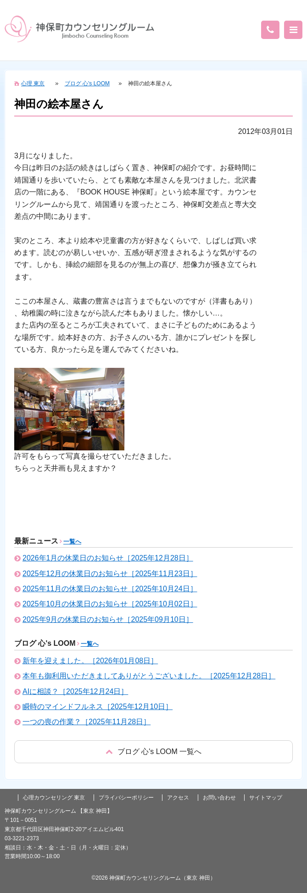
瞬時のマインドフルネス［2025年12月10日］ (97, 706)
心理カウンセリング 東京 (54, 797)
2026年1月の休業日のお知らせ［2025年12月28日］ (107, 558)
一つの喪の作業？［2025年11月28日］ (86, 722)
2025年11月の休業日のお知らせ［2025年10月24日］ (109, 589)
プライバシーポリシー (126, 797)
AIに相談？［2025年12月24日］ (75, 691)
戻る (153, 751)
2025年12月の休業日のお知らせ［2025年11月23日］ (109, 573)
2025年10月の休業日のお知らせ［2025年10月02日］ (109, 604)
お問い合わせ (219, 797)
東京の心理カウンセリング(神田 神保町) (79, 29)
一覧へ (72, 541)
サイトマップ (265, 797)
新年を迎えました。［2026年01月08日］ (90, 661)
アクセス (178, 797)
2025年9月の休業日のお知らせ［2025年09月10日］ (107, 619)
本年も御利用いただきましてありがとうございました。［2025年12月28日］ (148, 676)
